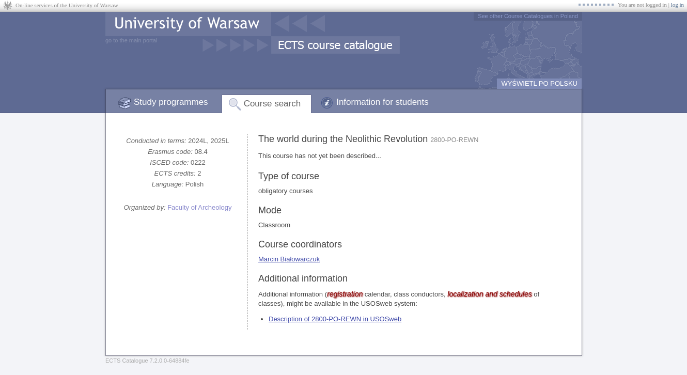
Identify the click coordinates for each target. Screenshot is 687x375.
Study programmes (171, 102)
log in (677, 5)
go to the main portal (131, 40)
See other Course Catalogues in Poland (528, 16)
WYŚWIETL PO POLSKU (539, 83)
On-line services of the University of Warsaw (66, 5)
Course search (272, 103)
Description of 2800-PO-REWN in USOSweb (335, 319)
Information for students (382, 102)
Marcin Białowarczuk (289, 259)
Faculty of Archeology (199, 207)
